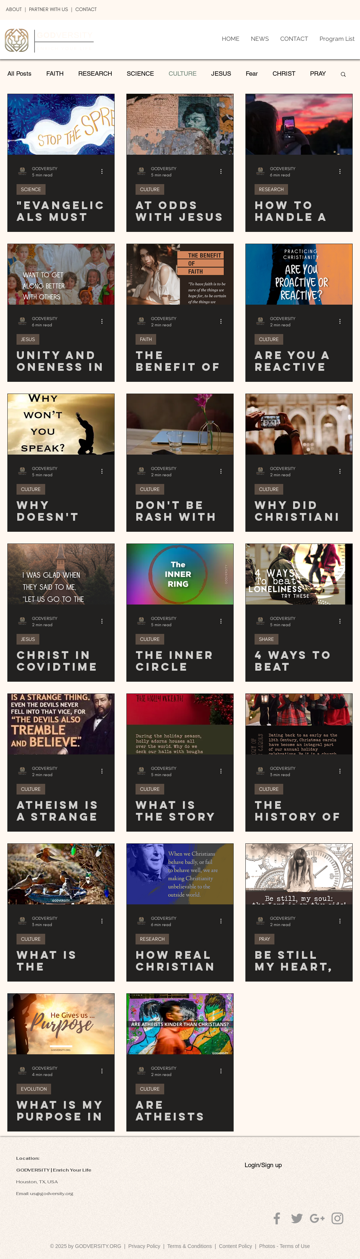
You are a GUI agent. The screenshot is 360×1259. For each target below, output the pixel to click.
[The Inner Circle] (180, 574)
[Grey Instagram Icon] (337, 1218)
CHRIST (284, 73)
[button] (343, 75)
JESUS (221, 73)
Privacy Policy (144, 1246)
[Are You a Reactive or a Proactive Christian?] (299, 274)
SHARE (266, 639)
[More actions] (104, 171)
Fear (252, 73)
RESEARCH (95, 73)
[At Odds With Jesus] (180, 124)
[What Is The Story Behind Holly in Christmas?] (180, 724)
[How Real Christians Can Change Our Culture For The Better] (180, 874)
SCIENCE (140, 73)
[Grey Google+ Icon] (317, 1218)
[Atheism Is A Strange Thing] (61, 724)
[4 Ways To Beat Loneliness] (299, 574)
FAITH (55, 73)
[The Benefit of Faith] (180, 274)
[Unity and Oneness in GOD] (61, 274)
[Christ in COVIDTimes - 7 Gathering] (61, 574)
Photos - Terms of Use (284, 1246)
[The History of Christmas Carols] (299, 724)
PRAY (318, 73)
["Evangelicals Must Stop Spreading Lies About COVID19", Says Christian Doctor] (61, 124)
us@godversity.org (51, 1194)
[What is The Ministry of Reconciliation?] (61, 874)
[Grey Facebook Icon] (277, 1218)
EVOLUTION (34, 1089)
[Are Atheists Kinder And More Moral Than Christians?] (180, 1024)
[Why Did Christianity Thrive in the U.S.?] (299, 424)
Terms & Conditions (191, 1246)
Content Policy (235, 1246)
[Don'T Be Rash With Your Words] (180, 424)
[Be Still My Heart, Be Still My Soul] (299, 874)
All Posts (19, 73)
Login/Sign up (263, 1165)
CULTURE (183, 73)
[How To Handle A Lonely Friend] (299, 124)
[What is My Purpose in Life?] (61, 1024)
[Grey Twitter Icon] (297, 1218)
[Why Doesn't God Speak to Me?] (61, 424)
